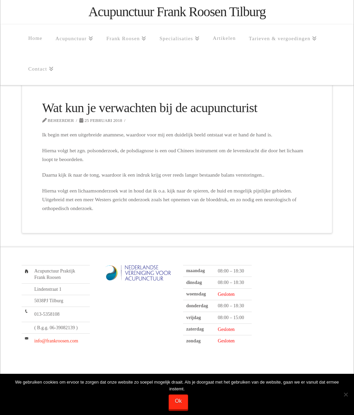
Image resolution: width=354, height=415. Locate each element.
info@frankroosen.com (56, 340)
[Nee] (345, 394)
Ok (178, 401)
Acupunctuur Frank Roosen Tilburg (177, 12)
